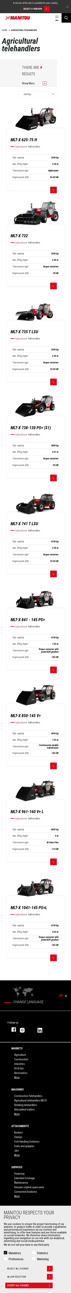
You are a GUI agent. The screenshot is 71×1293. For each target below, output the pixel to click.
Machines (17, 1089)
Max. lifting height (20, 164)
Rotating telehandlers (25, 1105)
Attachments (20, 1126)
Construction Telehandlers (28, 1095)
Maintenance (21, 1182)
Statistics (42, 1253)
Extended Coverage (24, 1178)
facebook (12, 1029)
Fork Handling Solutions (27, 1141)
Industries (19, 1063)
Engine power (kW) (20, 177)
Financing (19, 1173)
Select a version (36, 9)
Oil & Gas (19, 1068)
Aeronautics (20, 1072)
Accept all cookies (30, 1285)
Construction (21, 1059)
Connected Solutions (25, 1191)
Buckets (18, 1132)
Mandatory (15, 1253)
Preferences (16, 1259)
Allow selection (30, 1277)
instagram (25, 1029)
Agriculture (20, 1054)
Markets (17, 1048)
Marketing (43, 1259)
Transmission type (20, 170)
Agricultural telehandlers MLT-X (30, 1100)
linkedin (42, 1029)
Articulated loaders (24, 1109)
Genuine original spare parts (29, 1187)
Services (16, 1167)
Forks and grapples (24, 1146)
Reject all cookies (30, 1269)
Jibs (16, 1150)
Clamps (18, 1137)
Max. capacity (18, 157)
